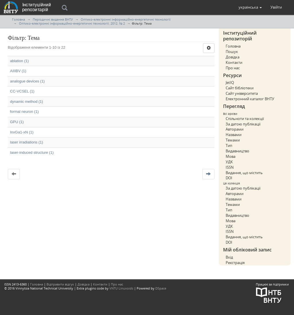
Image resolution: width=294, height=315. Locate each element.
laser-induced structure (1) (32, 152)
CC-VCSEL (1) (22, 91)
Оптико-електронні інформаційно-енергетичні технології (126, 19)
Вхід (229, 257)
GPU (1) (17, 122)
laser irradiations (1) (26, 142)
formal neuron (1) (24, 111)
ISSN (230, 167)
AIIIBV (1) (18, 71)
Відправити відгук (60, 284)
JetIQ (230, 82)
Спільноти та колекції (245, 118)
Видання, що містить (244, 172)
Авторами (234, 129)
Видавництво (237, 150)
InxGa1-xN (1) (22, 132)
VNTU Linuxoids (121, 288)
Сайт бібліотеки (240, 87)
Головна (18, 19)
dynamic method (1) (26, 101)
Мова (230, 156)
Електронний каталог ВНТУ (250, 98)
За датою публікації (243, 124)
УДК (229, 161)
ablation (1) (19, 61)
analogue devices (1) (27, 81)
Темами (233, 140)
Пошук (232, 51)
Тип (229, 145)
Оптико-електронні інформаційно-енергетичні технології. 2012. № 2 (72, 23)
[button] (250, 7)
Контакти (234, 62)
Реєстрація (235, 262)
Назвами (233, 134)
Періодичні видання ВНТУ (53, 19)
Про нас (233, 67)
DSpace (160, 288)
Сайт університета (242, 93)
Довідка (232, 57)
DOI (229, 177)
